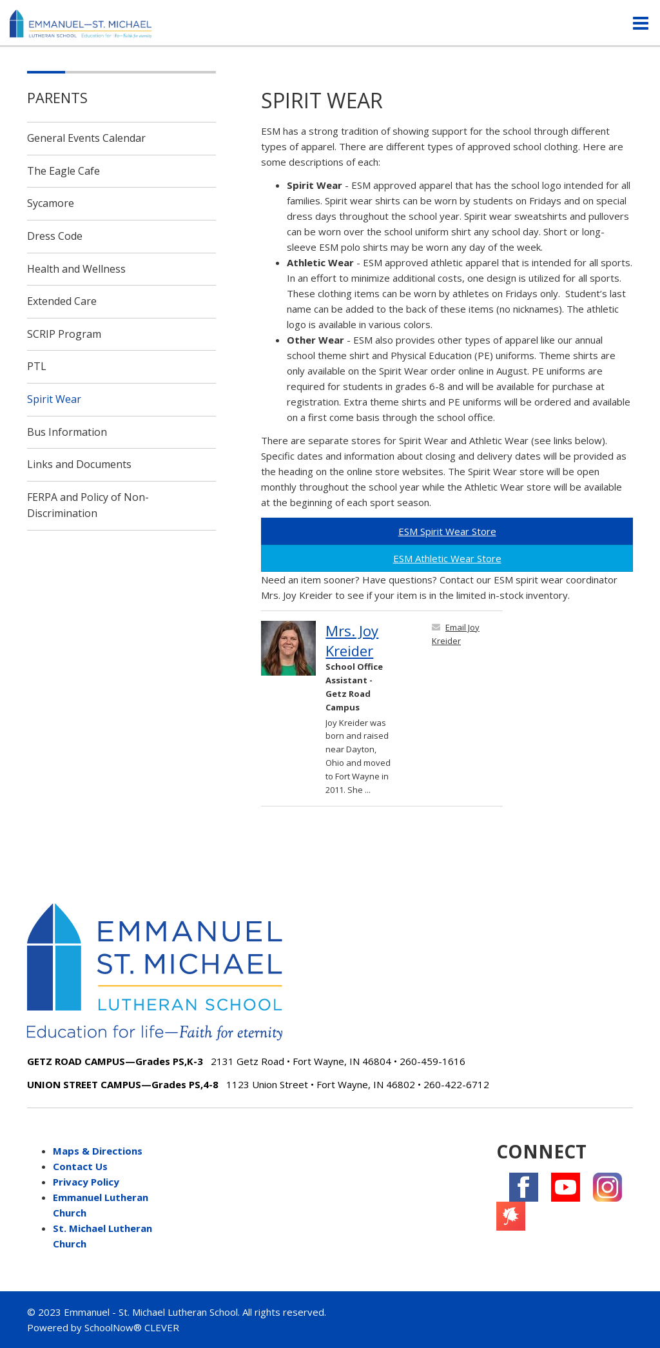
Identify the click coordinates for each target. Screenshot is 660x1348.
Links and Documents (79, 464)
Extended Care (62, 301)
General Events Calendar (86, 138)
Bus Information (67, 432)
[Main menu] (640, 22)
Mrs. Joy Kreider (351, 640)
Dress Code (54, 236)
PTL (36, 366)
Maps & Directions (97, 1150)
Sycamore (50, 203)
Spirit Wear (54, 399)
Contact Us (80, 1166)
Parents (57, 97)
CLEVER (161, 1327)
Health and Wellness (76, 269)
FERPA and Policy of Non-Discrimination (88, 505)
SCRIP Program (64, 334)
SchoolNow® (113, 1327)
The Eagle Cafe (63, 171)
